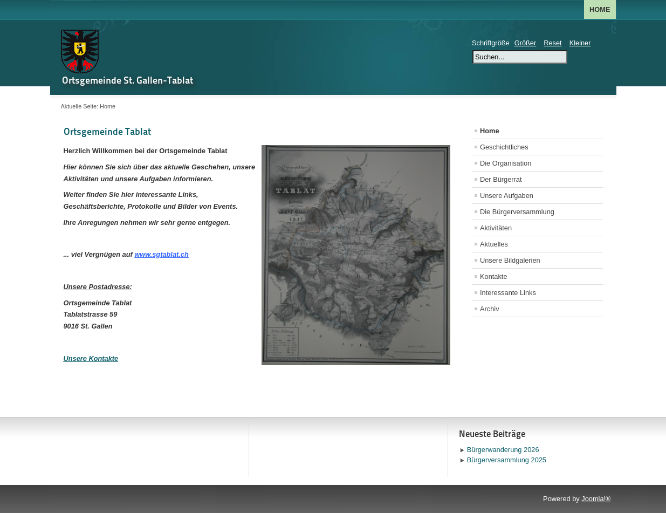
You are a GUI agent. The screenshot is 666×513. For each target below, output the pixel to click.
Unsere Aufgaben (506, 195)
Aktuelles (494, 244)
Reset (552, 43)
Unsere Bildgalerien (510, 260)
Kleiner (580, 43)
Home (599, 9)
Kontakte (493, 276)
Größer (525, 43)
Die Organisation (505, 163)
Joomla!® (595, 499)
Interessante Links (508, 293)
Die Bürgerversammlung (517, 212)
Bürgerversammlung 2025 (506, 460)
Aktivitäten (496, 228)
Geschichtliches (504, 147)
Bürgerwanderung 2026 (503, 450)
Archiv (489, 309)
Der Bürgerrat (501, 179)
